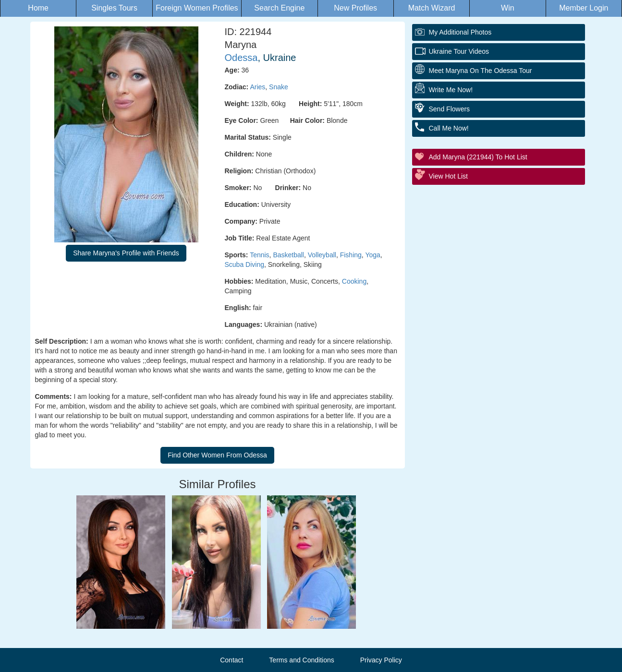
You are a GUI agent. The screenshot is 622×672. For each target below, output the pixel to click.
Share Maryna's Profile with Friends (126, 253)
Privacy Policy (381, 660)
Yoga (372, 255)
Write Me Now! (451, 90)
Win (507, 8)
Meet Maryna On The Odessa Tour (480, 70)
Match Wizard (431, 8)
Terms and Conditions (301, 660)
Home (38, 8)
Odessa (241, 57)
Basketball (288, 255)
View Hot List (448, 176)
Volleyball (322, 255)
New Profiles (355, 8)
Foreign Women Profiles (197, 8)
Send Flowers (449, 109)
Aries (257, 87)
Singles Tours (114, 8)
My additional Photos (460, 32)
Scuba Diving (245, 264)
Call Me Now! (449, 128)
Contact (231, 660)
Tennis (259, 255)
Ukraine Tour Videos (459, 51)
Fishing (351, 255)
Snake (278, 87)
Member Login (583, 8)
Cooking (354, 281)
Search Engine (279, 8)
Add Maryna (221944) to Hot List (478, 157)
